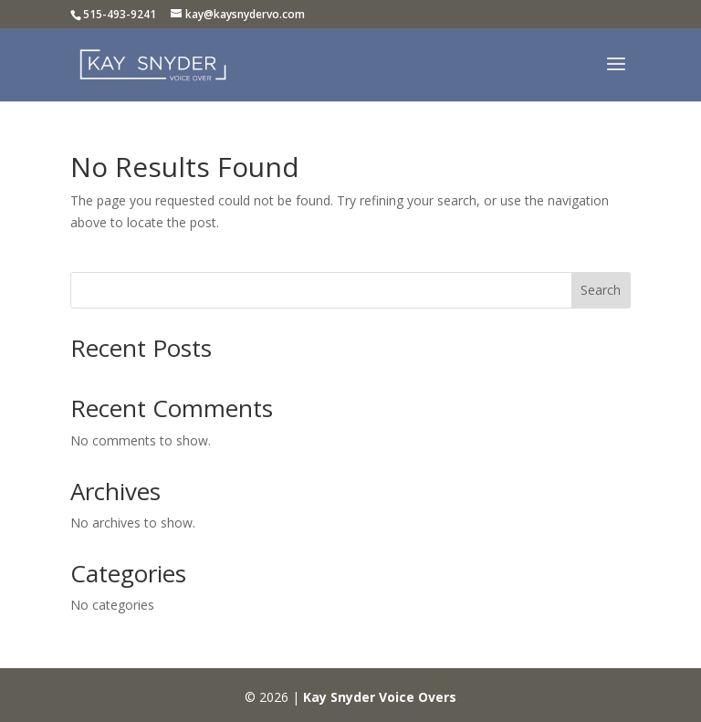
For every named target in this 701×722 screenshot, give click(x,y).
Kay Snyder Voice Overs (379, 697)
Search (601, 289)
